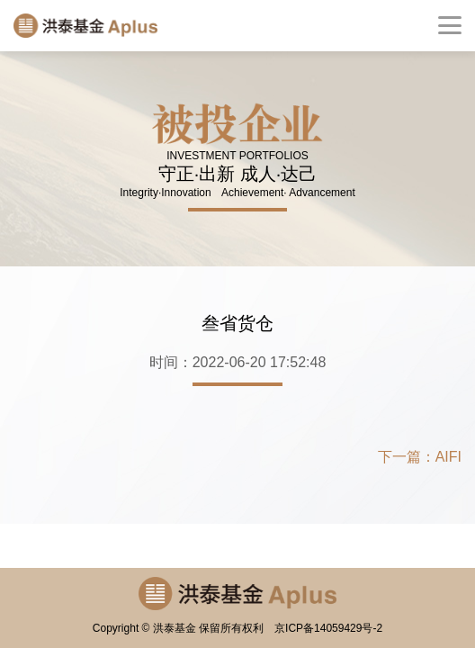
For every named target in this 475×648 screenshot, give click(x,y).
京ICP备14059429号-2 (328, 628)
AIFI (448, 456)
